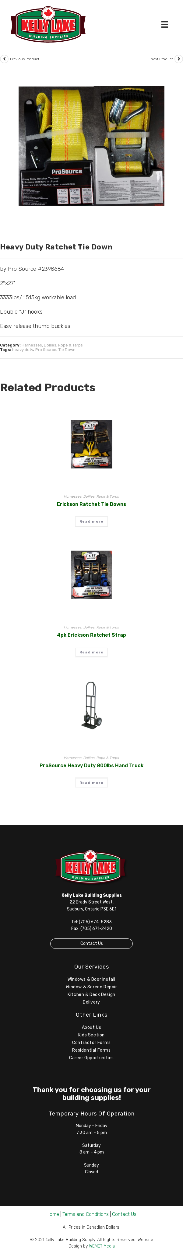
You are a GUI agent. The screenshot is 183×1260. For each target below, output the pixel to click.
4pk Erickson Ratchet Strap (91, 635)
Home (53, 1214)
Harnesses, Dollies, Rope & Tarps (52, 345)
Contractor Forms (91, 1042)
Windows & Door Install (91, 979)
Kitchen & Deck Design (91, 994)
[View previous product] (4, 59)
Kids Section (91, 1035)
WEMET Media (102, 1246)
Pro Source (45, 349)
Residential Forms (91, 1050)
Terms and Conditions (85, 1214)
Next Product (162, 59)
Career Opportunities (91, 1057)
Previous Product (24, 59)
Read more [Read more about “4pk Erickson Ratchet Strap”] (91, 652)
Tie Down (67, 349)
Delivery (91, 1002)
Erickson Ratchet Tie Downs (91, 504)
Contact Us (91, 943)
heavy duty (22, 349)
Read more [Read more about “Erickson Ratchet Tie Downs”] (91, 521)
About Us (91, 1027)
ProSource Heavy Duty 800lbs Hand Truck (91, 765)
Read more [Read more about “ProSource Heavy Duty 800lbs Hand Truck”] (91, 783)
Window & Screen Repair (91, 987)
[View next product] (178, 59)
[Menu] (164, 24)
